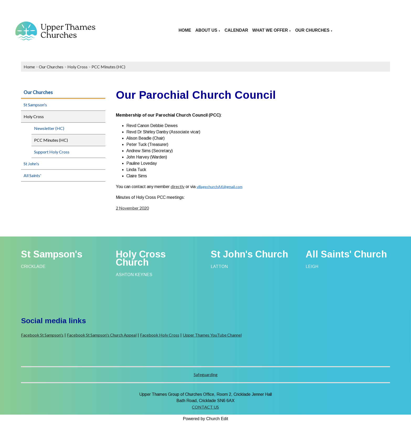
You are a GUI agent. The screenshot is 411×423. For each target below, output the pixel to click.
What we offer (270, 30)
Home (185, 30)
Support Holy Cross (51, 151)
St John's (31, 163)
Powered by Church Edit (205, 418)
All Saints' (32, 175)
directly (178, 186)
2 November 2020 (132, 207)
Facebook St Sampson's (42, 334)
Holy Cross (77, 66)
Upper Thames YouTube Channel (212, 334)
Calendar (236, 30)
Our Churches (312, 30)
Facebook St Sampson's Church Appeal (102, 334)
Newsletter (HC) (49, 128)
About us (206, 30)
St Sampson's (35, 104)
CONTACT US (205, 406)
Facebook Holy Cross (159, 334)
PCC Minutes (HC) (108, 66)
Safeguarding (206, 374)
